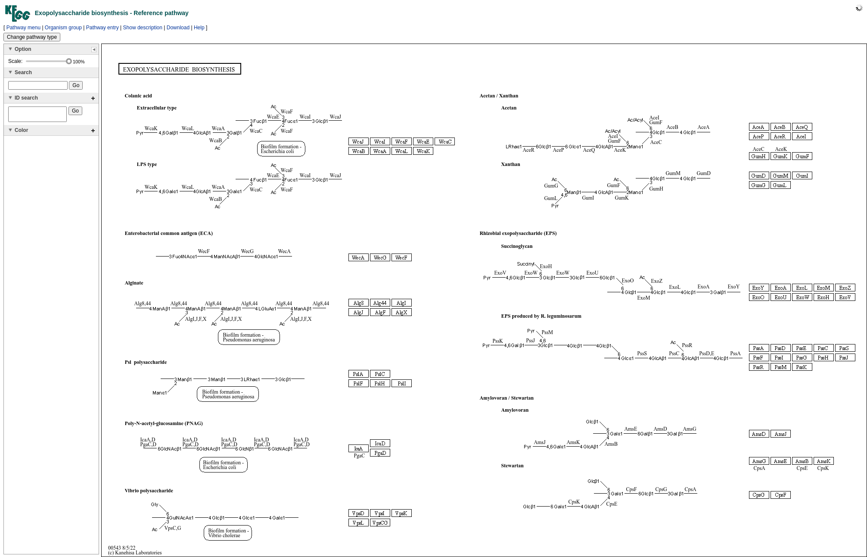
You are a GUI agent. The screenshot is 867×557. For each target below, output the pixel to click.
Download (178, 28)
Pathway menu (23, 28)
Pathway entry (102, 28)
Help (199, 28)
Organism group (63, 28)
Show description (142, 28)
